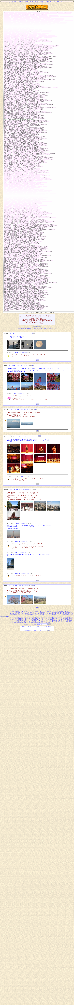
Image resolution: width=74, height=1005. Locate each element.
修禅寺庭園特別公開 (19, 82)
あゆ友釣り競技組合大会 (17, 208)
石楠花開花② (38, 112)
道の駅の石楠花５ (16, 281)
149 (68, 616)
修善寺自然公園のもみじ (33, 127)
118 (56, 614)
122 (66, 614)
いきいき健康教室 (29, 262)
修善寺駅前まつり (24, 95)
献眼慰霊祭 (37, 255)
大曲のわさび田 (7, 109)
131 (25, 616)
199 (63, 618)
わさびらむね (26, 267)
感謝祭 (9, 187)
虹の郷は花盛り (17, 164)
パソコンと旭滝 (7, 243)
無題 (12, 17)
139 (44, 616)
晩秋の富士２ (17, 254)
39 (21, 612)
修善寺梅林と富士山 (11, 70)
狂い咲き (24, 258)
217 (44, 619)
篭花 (5, 133)
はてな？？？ (25, 172)
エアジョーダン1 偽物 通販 (54, 16)
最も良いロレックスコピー (9, 12)
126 (12, 616)
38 (19, 612)
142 (51, 616)
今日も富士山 (25, 236)
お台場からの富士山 (7, 242)
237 (29, 620)
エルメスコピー (15, 18)
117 (54, 614)
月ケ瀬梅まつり (7, 237)
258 (17, 621)
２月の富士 (38, 239)
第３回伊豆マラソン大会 (15, 117)
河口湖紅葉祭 (31, 130)
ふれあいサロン (43, 124)
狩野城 (36, 144)
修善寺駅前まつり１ (16, 210)
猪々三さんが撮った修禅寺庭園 (9, 79)
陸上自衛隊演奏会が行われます (28, 44)
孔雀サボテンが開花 (22, 218)
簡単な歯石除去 (7, 15)
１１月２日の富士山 (24, 83)
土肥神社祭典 (37, 85)
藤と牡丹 (5, 59)
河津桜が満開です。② (20, 177)
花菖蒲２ (11, 155)
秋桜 (36, 86)
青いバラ (33, 146)
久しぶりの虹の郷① (24, 154)
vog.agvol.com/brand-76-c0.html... (51, 13)
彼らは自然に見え (25, 14)
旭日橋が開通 (11, 63)
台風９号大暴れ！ (26, 263)
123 (68, 614)
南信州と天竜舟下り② (48, 157)
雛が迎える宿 (6, 69)
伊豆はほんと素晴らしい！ (32, 251)
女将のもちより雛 (25, 298)
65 (71, 612)
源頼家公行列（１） (20, 272)
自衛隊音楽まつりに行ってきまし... (50, 36)
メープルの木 (24, 274)
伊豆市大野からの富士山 (41, 236)
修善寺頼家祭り (23, 214)
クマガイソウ (6, 284)
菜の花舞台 (31, 108)
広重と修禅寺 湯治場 (13, 64)
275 (59, 621)
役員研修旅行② (40, 36)
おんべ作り (31, 184)
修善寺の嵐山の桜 (19, 108)
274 (56, 621)
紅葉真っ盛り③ (37, 247)
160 (32, 617)
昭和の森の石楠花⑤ (53, 225)
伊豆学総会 (6, 180)
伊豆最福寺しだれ (32, 164)
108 (32, 614)
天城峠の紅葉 (28, 81)
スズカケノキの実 (45, 49)
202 (71, 618)
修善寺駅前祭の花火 (7, 95)
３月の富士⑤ (12, 233)
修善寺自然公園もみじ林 (17, 189)
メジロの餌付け (11, 298)
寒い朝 (34, 301)
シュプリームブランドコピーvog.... (33, 20)
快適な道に (20, 236)
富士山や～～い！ (41, 213)
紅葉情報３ (12, 249)
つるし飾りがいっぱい (24, 239)
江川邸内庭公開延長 (34, 248)
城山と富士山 (32, 77)
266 (37, 621)
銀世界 (39, 116)
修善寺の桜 (6, 68)
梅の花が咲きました (14, 75)
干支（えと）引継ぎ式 (42, 76)
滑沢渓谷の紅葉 (14, 81)
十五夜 (33, 43)
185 (29, 618)
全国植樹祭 (47, 1)
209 (25, 619)
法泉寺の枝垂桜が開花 (15, 291)
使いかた (28, 3)
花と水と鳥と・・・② (8, 219)
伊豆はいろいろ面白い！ (8, 250)
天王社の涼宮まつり (15, 151)
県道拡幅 (25, 235)
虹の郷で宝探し (28, 138)
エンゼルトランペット (34, 249)
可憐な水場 (39, 227)
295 (44, 622)
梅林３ (40, 114)
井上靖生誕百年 (36, 261)
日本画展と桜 (14, 66)
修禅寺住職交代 (37, 151)
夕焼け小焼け (23, 132)
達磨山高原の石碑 (25, 70)
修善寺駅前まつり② (14, 48)
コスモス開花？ (7, 274)
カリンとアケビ (30, 253)
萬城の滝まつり (38, 268)
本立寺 (9, 127)
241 (39, 620)
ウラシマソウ (40, 284)
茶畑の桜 (5, 63)
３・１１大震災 (28, 60)
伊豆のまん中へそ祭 (7, 189)
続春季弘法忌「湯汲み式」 (27, 161)
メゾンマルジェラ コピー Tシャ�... (17, 16)
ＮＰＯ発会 (45, 95)
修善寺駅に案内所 (21, 81)
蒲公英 (20, 65)
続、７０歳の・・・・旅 (24, 222)
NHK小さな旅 (43, 130)
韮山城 (26, 127)
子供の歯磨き (32, 14)
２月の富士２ (15, 239)
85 (47, 613)
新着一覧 (52, 312)
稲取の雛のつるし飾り (8, 299)
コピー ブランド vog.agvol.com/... (45, 17)
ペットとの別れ (15, 257)
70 (18, 613)
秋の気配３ (40, 203)
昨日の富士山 (30, 250)
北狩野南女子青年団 (7, 58)
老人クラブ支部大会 (45, 216)
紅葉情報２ (27, 249)
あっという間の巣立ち (24, 221)
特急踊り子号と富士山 (44, 50)
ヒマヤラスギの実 (37, 302)
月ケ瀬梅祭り (17, 298)
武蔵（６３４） (7, 117)
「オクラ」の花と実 (27, 264)
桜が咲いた (14, 120)
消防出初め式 (6, 73)
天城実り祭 (11, 126)
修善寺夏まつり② (36, 269)
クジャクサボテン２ (38, 277)
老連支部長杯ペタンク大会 (17, 45)
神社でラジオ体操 (36, 210)
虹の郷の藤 (39, 224)
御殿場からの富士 (29, 259)
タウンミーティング (16, 95)
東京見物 (28, 119)
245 (49, 620)
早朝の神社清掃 (29, 58)
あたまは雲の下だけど (32, 40)
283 (15, 622)
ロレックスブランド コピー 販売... (66, 16)
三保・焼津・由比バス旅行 (26, 276)
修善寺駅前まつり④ (32, 47)
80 (37, 613)
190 (42, 618)
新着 (24, 3)
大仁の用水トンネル (11, 86)
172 (61, 617)
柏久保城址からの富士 (8, 239)
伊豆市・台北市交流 (35, 1)
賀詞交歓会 (25, 73)
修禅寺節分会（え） (7, 179)
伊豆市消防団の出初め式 (41, 120)
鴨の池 (17, 147)
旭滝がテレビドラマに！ (43, 225)
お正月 (15, 74)
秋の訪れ (5, 89)
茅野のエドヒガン (32, 287)
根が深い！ (31, 55)
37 (17, 612)
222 (56, 619)
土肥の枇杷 (38, 102)
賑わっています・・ (34, 143)
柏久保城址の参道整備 (33, 148)
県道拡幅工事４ (16, 299)
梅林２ (32, 119)
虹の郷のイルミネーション (22, 76)
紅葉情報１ (24, 251)
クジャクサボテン (16, 278)
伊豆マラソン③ (22, 116)
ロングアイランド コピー (59, 19)
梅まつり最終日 (7, 173)
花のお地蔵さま (7, 265)
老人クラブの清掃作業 (25, 85)
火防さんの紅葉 (25, 34)
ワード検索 (41, 3)
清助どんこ (17, 90)
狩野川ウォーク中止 (37, 254)
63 (67, 612)
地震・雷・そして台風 (43, 143)
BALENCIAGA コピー (13, 13)
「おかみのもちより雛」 (8, 116)
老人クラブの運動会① (30, 86)
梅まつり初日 (12, 69)
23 (53, 611)
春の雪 (15, 111)
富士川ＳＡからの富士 (32, 76)
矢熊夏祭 (20, 48)
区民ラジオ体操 (37, 209)
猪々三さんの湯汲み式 (19, 105)
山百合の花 (39, 147)
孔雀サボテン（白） (52, 217)
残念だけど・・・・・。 (17, 172)
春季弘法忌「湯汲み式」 (13, 162)
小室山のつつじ (7, 161)
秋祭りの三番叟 (7, 252)
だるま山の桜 (12, 108)
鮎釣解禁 (54, 56)
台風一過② (37, 83)
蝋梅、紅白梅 (22, 299)
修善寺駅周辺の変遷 (20, 104)
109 (35, 614)
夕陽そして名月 (36, 260)
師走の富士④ (13, 246)
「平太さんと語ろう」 (19, 99)
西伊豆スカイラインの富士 (23, 277)
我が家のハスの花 (33, 149)
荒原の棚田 (32, 221)
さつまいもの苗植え (34, 157)
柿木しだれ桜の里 (31, 111)
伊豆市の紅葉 (14, 33)
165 (44, 617)
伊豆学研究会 (11, 204)
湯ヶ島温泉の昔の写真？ (46, 112)
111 (39, 614)
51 (44, 612)
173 (63, 617)
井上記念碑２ (6, 304)
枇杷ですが (31, 278)
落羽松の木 (24, 302)
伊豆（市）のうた (16, 129)
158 (27, 617)
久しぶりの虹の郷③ (7, 154)
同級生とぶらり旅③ (49, 53)
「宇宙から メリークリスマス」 (17, 127)
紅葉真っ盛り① (14, 248)
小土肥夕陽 (44, 138)
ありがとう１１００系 (33, 35)
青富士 (21, 268)
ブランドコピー (7, 17)
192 (46, 618)
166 (46, 617)
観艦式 (18, 132)
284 (17, 622)
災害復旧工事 (39, 234)
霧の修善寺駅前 (10, 141)
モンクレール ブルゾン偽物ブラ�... (56, 12)
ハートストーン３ (20, 283)
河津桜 (22, 117)
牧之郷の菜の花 (13, 113)
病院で (28, 185)
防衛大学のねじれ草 (34, 275)
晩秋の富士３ (11, 254)
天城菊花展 (31, 38)
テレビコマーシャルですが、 (25, 153)
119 (58, 614)
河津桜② (42, 115)
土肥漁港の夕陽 (44, 175)
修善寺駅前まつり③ (48, 47)
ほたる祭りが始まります (35, 56)
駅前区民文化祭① (7, 66)
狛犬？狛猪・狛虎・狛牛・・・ (9, 104)
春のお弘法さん (29, 284)
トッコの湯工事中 (12, 183)
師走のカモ (6, 245)
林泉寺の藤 (45, 282)
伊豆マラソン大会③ (15, 175)
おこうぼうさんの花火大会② (25, 46)
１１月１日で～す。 (7, 39)
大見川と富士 (6, 294)
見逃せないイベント (7, 118)
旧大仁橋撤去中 (20, 226)
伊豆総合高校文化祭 (36, 87)
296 (46, 622)
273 (54, 621)
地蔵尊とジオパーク (16, 58)
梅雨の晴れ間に (7, 146)
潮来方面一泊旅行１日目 (8, 280)
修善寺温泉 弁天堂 (36, 117)
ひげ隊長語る (6, 113)
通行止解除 (46, 212)
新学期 (41, 109)
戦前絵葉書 (33, 99)
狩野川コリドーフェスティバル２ (17, 260)
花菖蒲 (21, 156)
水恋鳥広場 (37, 50)
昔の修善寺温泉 (26, 52)
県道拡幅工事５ (7, 295)
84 (45, 613)
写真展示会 (42, 154)
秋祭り (12, 38)
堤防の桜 (38, 62)
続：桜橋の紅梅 (30, 302)
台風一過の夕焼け (18, 141)
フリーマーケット (25, 252)
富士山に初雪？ (55, 87)
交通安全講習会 (7, 37)
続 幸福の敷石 (12, 302)
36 (15, 612)
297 (49, 622)
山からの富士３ (15, 292)
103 (20, 614)
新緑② (5, 223)
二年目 (10, 89)
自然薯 (27, 152)
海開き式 (12, 99)
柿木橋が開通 (6, 207)
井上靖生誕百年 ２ (15, 306)
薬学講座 (47, 150)
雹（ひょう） (18, 232)
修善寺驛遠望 (15, 205)
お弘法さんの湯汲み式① (8, 107)
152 (12, 617)
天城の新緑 (40, 158)
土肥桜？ (13, 71)
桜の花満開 (38, 165)
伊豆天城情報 (21, 1)
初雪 (14, 177)
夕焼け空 (24, 96)
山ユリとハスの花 (37, 49)
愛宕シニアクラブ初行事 (19, 60)
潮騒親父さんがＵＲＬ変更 (49, 45)
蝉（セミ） (43, 97)
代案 (49, 175)
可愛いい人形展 (26, 248)
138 (42, 616)
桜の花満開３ (6, 165)
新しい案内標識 (39, 172)
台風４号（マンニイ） (21, 273)
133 (29, 616)
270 (46, 621)
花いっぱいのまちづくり (42, 280)
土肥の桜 (10, 181)
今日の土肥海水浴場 (30, 270)
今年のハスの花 (17, 55)
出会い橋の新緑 (13, 283)
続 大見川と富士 (32, 292)
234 (22, 620)
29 (65, 611)
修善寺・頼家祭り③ (19, 212)
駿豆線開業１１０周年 (26, 215)
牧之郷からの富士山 (23, 140)
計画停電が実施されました (28, 64)
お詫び (5, 70)
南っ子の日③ (15, 80)
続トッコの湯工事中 (7, 168)
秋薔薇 (23, 138)
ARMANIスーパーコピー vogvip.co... (24, 13)
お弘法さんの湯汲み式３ (17, 227)
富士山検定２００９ (11, 152)
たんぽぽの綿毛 (13, 258)
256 (12, 621)
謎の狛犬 (46, 103)
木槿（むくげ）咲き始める (19, 275)
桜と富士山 (14, 231)
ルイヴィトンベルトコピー (36, 18)
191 (44, 618)
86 (49, 613)
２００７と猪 (36, 308)
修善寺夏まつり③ (29, 269)
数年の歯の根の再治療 (15, 15)
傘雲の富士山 (25, 50)
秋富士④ (42, 129)
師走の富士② (25, 247)
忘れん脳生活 (28, 87)
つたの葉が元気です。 (25, 54)
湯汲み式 (35, 284)
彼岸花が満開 (20, 202)
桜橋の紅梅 (33, 303)
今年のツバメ (6, 279)
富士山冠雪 (6, 42)
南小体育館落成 (7, 90)
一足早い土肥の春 (23, 179)
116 (51, 614)
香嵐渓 (53, 79)
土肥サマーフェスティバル (18, 92)
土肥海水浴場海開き (47, 52)
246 (51, 620)
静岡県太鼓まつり (12, 68)
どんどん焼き (28, 122)
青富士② (20, 267)
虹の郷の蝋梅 (32, 304)
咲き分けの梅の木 (31, 176)
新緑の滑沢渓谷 (24, 285)
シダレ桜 (31, 289)
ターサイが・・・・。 (26, 63)
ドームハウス (10, 131)
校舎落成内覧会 (33, 123)
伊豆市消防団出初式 (25, 183)
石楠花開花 (31, 233)
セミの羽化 (6, 96)
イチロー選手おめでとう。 (9, 139)
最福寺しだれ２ (35, 60)
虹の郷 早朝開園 (37, 216)
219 (49, 619)
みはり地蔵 (41, 157)
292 (37, 622)
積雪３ (34, 240)
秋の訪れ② (34, 88)
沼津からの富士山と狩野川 (41, 276)
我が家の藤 (23, 58)
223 (59, 619)
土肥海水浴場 (12, 94)
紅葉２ (27, 125)
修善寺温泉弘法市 (30, 305)
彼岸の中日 (12, 88)
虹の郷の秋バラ (31, 255)
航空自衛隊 (13, 187)
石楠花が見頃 (38, 59)
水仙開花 (19, 74)
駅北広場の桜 (12, 62)
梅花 (36, 173)
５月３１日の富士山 (13, 56)
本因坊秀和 (42, 307)
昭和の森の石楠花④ (7, 227)
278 (66, 621)
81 (39, 613)
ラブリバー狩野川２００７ (45, 255)
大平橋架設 (24, 243)
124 (71, 614)
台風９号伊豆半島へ (43, 263)
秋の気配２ (6, 204)
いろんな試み (34, 291)
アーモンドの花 (36, 170)
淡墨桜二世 (33, 169)
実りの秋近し (35, 207)
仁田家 (19, 126)
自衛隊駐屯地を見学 (43, 275)
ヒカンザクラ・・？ (7, 172)
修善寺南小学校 (11, 114)
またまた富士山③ (36, 189)
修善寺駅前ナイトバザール (9, 247)
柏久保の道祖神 (7, 202)
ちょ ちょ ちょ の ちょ (9, 212)
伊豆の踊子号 (28, 256)
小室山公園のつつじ (16, 225)
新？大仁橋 (37, 298)
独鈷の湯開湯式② (7, 148)
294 (42, 622)
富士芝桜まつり (7, 160)
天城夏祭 (20, 93)
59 (60, 612)
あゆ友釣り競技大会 (30, 144)
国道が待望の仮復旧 (7, 268)
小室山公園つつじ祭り (37, 283)
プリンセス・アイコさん (8, 229)
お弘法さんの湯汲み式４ (48, 226)
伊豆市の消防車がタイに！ (27, 120)
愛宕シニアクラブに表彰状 (30, 59)
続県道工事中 (16, 221)
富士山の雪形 (11, 166)
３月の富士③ (6, 234)
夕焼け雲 (5, 74)
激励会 (32, 171)
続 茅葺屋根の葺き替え (25, 303)
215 (39, 619)
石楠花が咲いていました (19, 173)
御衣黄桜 (5, 60)
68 (14, 613)
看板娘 (37, 146)
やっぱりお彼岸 (7, 261)
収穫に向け (29, 142)
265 (34, 621)
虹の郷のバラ (36, 55)
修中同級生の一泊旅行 (17, 158)
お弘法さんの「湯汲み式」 (19, 229)
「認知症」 (27, 293)
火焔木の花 (19, 243)
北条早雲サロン (7, 130)
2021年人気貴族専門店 (69, 20)
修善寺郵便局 (16, 42)
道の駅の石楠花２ (13, 285)
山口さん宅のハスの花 (15, 53)
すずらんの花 (34, 104)
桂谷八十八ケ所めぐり (48, 37)
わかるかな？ (34, 203)
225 (63, 619)
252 (66, 620)
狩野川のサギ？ (7, 246)
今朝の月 (13, 32)
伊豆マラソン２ (29, 116)
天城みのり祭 (15, 78)
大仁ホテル (16, 91)
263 (29, 621)
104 (22, 614)
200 (66, 618)
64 (69, 612)
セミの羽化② (6, 94)
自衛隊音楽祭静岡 (7, 271)
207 (20, 619)
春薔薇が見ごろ (34, 280)
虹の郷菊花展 (37, 130)
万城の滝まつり (19, 144)
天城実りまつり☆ (45, 33)
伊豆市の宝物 (31, 188)
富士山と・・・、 (46, 121)
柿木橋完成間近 (49, 213)
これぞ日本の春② (7, 231)
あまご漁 (12, 173)
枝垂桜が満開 (27, 169)
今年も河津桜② (7, 236)
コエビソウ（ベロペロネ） (42, 217)
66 (10, 613)
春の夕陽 (18, 234)
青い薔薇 (5, 298)
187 (34, 618)
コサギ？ (29, 218)
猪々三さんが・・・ (28, 91)
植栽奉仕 (32, 57)
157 (25, 617)
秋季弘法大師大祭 (36, 142)
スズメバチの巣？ (27, 156)
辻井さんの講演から (44, 57)
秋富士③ (26, 131)
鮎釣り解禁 (6, 103)
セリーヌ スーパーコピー (43, 16)
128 (17, 616)
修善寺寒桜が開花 (7, 296)
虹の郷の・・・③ (12, 101)
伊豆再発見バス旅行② (43, 35)
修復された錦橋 (33, 290)
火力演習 (34, 91)
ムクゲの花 (19, 213)
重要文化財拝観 (7, 38)
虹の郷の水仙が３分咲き (17, 308)
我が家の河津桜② (19, 235)
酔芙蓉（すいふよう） (8, 92)
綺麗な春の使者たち (32, 235)
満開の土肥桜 (20, 180)
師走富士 (5, 34)
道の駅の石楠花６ (42, 279)
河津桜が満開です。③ (8, 177)
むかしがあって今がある (30, 112)
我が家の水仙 (30, 308)
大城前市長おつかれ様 (44, 220)
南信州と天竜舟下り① (8, 158)
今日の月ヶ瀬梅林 (29, 66)
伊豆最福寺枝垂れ (7, 61)
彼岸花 (36, 44)
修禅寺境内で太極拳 (7, 257)
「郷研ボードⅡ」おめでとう (31, 309)
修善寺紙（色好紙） (19, 114)
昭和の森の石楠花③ (27, 228)
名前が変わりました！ (27, 61)
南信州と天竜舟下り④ (42, 156)
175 (68, 617)
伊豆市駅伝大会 (19, 71)
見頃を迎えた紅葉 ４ (15, 35)
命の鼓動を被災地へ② (38, 52)
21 (49, 611)
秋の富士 (42, 261)
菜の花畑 (27, 242)
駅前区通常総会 (35, 109)
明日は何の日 (28, 297)
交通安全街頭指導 (7, 45)
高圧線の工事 (6, 203)
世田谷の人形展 (7, 170)
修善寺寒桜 (6, 65)
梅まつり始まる (34, 296)
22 (51, 611)
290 (32, 622)
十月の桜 (11, 42)
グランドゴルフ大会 (48, 251)
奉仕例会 (10, 129)
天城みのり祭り (7, 35)
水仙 (5, 76)
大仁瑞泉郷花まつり (15, 106)
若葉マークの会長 (45, 59)
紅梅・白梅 (34, 300)
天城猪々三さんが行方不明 (19, 131)
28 (63, 611)
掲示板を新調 (6, 310)
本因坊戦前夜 (34, 213)
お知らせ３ (13, 160)
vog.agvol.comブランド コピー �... (64, 13)
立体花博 (30, 135)
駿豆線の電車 (31, 50)
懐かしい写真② (14, 49)
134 (32, 616)
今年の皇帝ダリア (24, 55)
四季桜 (28, 258)
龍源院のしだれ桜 (37, 168)
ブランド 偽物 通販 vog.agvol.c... (47, 20)
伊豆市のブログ (41, 152)
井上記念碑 (6, 307)
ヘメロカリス (47, 154)
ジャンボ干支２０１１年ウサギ (9, 77)
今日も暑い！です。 (18, 207)
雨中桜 (15, 110)
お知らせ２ (35, 161)
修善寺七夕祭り (7, 215)
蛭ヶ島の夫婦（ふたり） (43, 248)
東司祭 (5, 141)
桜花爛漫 (24, 167)
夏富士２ (11, 207)
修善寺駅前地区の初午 (8, 178)
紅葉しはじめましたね (32, 36)
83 (43, 613)
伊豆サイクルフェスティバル (22, 279)
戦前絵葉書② (27, 99)
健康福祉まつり (7, 260)
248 (56, 620)
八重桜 (24, 227)
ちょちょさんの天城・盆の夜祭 (25, 205)
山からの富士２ (26, 294)
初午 (17, 69)
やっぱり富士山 (7, 81)
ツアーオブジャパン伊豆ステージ (19, 224)
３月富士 (36, 171)
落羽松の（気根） (35, 205)
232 (17, 620)
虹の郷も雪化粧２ (7, 240)
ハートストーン (21, 293)
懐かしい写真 (20, 49)
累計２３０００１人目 (37, 33)
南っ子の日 (10, 82)
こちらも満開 (37, 231)
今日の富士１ (6, 251)
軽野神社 (33, 276)
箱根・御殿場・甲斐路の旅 (19, 84)
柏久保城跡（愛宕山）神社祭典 (30, 166)
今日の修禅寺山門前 (35, 272)
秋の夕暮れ (23, 256)
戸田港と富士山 (18, 241)
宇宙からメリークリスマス (24, 78)
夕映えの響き (11, 262)
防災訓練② (57, 45)
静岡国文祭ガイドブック (43, 148)
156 (22, 617)
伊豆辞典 (23, 186)
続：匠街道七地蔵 (41, 305)
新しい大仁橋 (44, 283)
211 (29, 619)
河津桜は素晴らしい (26, 296)
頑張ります (42, 308)
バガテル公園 (24, 102)
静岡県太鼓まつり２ (18, 67)
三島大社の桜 (31, 231)
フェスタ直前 (15, 222)
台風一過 (33, 42)
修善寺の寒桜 (39, 304)
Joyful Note (37, 632)
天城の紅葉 (40, 128)
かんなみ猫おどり (7, 151)
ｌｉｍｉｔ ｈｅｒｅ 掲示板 (47, 159)
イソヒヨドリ (26, 168)
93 (62, 613)
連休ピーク (45, 281)
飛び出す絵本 (6, 283)
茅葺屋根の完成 (12, 301)
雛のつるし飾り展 (22, 185)
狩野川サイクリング (21, 201)
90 (57, 613)
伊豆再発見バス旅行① (8, 36)
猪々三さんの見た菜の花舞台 (38, 107)
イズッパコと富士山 (34, 242)
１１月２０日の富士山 (19, 249)
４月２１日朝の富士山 (18, 107)
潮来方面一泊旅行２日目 (33, 279)
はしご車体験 (6, 249)
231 (15, 620)
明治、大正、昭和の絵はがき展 (28, 45)
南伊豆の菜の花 (35, 297)
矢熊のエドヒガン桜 (49, 61)
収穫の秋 (22, 39)
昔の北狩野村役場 (34, 93)
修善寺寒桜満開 (32, 172)
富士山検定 (43, 136)
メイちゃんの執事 (42, 171)
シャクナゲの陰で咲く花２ (9, 286)
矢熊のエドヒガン (7, 232)
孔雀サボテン (48, 100)
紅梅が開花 (12, 309)
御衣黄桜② (40, 162)
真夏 (11, 267)
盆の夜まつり (10, 93)
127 (15, 616)
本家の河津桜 (24, 65)
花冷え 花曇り (7, 112)
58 (58, 612)
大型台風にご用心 (29, 273)
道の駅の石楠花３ (28, 283)
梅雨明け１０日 (38, 211)
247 (54, 620)
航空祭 (8, 133)
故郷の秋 (13, 140)
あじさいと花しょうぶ (8, 217)
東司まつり (37, 90)
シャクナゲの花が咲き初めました (36, 294)
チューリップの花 (7, 228)
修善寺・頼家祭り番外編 (8, 50)
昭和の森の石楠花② (42, 104)
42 (27, 612)
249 (59, 620)
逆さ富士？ (29, 33)
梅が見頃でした (23, 176)
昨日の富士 (26, 121)
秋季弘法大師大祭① (16, 206)
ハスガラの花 (42, 272)
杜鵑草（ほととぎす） (35, 257)
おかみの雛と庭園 (48, 67)
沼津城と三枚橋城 (46, 172)
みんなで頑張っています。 (21, 133)
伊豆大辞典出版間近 (31, 101)
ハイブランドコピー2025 (8, 14)
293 (39, 622)
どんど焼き (11, 74)
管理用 (46, 3)
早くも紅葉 (46, 40)
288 (27, 622)
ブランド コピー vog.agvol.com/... (19, 19)
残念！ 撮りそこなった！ (42, 182)
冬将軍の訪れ (26, 32)
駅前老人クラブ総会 (24, 164)
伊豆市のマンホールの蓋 (26, 213)
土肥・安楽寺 (33, 84)
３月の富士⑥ (6, 233)
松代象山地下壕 (24, 36)
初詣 (5, 123)
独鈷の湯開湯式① (15, 148)
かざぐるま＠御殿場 (25, 134)
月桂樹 (44, 300)
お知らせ (5, 162)
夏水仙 (5, 93)
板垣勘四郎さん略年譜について (26, 281)
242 (42, 620)
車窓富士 (35, 128)
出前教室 (36, 253)
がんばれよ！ (37, 285)
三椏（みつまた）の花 (19, 174)
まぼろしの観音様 (7, 120)
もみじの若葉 (11, 60)
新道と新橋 (29, 105)
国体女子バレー (52, 1)
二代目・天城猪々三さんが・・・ (24, 115)
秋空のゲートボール (11, 256)
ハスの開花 (44, 211)
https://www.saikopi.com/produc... (21, 12)
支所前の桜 (6, 289)
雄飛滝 (5, 188)
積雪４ (39, 238)
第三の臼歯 (38, 14)
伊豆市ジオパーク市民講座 (13, 46)
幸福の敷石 (38, 303)
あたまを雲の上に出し (8, 41)
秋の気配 (27, 206)
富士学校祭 (24, 98)
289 (29, 622)
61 (63, 612)
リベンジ (5, 181)
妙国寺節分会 (28, 118)
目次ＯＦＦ (46, 312)
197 (59, 618)
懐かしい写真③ (7, 49)
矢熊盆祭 (22, 210)
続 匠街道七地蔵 (18, 305)
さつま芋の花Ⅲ (24, 254)
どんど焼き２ (37, 73)
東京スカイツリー (18, 73)
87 (51, 613)
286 (22, 622)
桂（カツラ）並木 (7, 264)
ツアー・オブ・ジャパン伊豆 (18, 157)
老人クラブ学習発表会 (27, 71)
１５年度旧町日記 (59, 1)
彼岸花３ (15, 41)
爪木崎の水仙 (6, 309)
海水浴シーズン (28, 272)
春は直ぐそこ (12, 123)
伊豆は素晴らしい (45, 224)
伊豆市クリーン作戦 (12, 34)
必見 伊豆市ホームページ (38, 58)
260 (22, 621)
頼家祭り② (30, 96)
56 (54, 612)
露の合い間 (33, 54)
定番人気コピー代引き (68, 12)
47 (36, 612)
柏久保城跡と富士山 (31, 179)
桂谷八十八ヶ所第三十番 (22, 111)
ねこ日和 (5, 281)
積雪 (40, 68)
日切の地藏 (40, 290)
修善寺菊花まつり (7, 201)
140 (46, 616)
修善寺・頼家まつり (47, 273)
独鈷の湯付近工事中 (33, 223)
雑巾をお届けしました (19, 171)
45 (33, 612)
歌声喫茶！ (20, 43)
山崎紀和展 (10, 182)
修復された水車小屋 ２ (19, 287)
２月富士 (14, 118)
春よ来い (42, 239)
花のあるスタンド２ (24, 271)
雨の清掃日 (15, 255)
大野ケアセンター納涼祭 (23, 47)
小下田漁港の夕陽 (7, 253)
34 (11, 612)
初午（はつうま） (28, 117)
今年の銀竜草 (6, 155)
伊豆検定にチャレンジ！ (33, 208)
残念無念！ (6, 230)
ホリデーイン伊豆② (24, 129)
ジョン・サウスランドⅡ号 (27, 41)
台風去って (14, 273)
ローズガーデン (46, 158)
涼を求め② (47, 92)
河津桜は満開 (22, 297)
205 (15, 619)
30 (67, 611)
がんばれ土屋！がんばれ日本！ (15, 211)
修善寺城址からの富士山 (28, 49)
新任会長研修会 (11, 51)
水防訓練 (5, 218)
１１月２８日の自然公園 (21, 79)
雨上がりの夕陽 (7, 297)
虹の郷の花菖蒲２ (33, 217)
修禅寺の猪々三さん (36, 178)
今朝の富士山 (12, 102)
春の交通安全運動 (43, 229)
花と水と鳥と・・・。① (24, 219)
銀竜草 (10, 218)
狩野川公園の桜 (38, 288)
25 (57, 611)
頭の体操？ (37, 274)
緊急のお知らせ (44, 264)
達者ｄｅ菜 (19, 134)
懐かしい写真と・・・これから (47, 48)
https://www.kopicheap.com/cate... (41, 15)
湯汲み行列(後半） (13, 284)
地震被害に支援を (50, 64)
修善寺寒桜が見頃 (7, 175)
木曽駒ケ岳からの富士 (8, 266)
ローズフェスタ (13, 279)
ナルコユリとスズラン (37, 281)
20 (47, 611)
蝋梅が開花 (39, 309)
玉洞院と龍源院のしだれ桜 (19, 112)
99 (10, 614)
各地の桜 (22, 110)
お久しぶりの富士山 (30, 211)
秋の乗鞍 (9, 134)
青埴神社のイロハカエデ (35, 187)
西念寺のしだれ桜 (12, 169)
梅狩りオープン (16, 219)
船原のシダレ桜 (25, 231)
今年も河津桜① (14, 236)
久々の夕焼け (25, 268)
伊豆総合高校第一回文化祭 (20, 87)
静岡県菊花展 (18, 252)
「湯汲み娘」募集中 (13, 293)
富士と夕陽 (42, 295)
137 (39, 616)
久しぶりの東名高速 (42, 60)
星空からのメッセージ (33, 152)
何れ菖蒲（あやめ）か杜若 (31, 224)
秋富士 (5, 86)
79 (35, 613)
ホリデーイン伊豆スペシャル (34, 129)
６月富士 (5, 101)
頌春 (8, 123)
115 (49, 614)
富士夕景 (10, 281)
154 (17, 617)
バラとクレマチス (16, 159)
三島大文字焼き (14, 143)
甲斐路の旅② (11, 84)
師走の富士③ (19, 246)
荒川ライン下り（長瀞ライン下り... (20, 103)
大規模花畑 (6, 166)
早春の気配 (34, 238)
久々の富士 (31, 277)
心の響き (25, 108)
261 (25, 621)
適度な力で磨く (44, 14)
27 (61, 611)
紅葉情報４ (20, 248)
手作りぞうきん (14, 115)
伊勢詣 (34, 120)
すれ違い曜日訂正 (24, 88)
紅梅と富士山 (11, 72)
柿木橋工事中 (33, 219)
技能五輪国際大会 (38, 270)
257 (15, 621)
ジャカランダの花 (7, 106)
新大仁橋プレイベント (35, 245)
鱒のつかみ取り (7, 47)
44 (31, 612)
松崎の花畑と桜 (24, 230)
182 (22, 618)
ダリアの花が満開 (36, 214)
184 (27, 618)
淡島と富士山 (20, 188)
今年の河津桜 (28, 299)
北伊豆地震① (15, 267)
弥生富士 (5, 114)
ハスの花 (12, 274)
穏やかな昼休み (22, 257)
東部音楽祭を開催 (29, 201)
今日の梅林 (37, 176)
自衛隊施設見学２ (31, 274)
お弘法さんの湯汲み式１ (30, 227)
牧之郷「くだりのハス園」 (20, 51)
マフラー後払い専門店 (45, 12)
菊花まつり (31, 82)
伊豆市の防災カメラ (47, 46)
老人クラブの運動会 (28, 136)
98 (72, 613)
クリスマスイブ (12, 245)
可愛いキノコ (31, 271)
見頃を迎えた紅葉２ (51, 35)
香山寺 (5, 127)
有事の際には (44, 227)
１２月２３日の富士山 (48, 75)
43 (29, 612)
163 (39, 617)
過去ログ (21, 3)
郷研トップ (7, 3)
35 (13, 612)
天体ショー (22, 291)
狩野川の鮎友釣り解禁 (8, 222)
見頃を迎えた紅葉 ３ (24, 35)
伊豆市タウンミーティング (23, 97)
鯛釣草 (19, 285)
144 (56, 616)
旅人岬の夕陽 (11, 289)
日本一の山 (32, 125)
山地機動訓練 (6, 88)
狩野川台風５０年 (37, 201)
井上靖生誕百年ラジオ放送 (28, 282)
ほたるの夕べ (6, 102)
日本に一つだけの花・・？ (42, 287)
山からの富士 (18, 296)
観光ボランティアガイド (8, 221)
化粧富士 (31, 80)
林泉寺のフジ (13, 161)
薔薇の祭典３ (34, 155)
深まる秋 (28, 257)
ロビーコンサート (23, 148)
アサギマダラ (29, 133)
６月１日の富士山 (44, 278)
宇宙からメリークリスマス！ (38, 75)
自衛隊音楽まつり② (47, 79)
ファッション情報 (26, 17)
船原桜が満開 (42, 61)
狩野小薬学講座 (41, 81)
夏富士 (27, 51)
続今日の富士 (24, 250)
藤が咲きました (28, 104)
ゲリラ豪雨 (25, 100)
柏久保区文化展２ (36, 136)
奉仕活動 (5, 57)
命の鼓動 (11, 55)
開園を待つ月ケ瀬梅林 (19, 238)
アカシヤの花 (40, 296)
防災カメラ (13, 163)
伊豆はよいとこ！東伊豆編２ (15, 251)
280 (71, 621)
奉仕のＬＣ (37, 252)
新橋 (39, 105)
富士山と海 (35, 299)
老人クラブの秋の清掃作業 (47, 201)
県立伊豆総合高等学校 (24, 124)
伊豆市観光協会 (14, 3)
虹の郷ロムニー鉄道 (34, 263)
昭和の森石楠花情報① (33, 230)
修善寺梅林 (19, 120)
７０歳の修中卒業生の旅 (34, 222)
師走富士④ (6, 186)
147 (63, 616)
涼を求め (15, 93)
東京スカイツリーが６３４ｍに (40, 64)
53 (48, 612)
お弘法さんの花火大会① (28, 92)
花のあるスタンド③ (7, 270)
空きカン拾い (36, 38)
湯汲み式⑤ (35, 105)
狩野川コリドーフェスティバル (22, 261)
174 (66, 617)
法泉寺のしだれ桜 (35, 63)
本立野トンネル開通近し (33, 232)
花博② (5, 131)
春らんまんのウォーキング (24, 290)
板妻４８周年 (29, 107)
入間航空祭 (17, 38)
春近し (18, 176)
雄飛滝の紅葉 (29, 79)
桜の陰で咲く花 (31, 288)
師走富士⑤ (16, 185)
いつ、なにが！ (15, 228)
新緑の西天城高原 (42, 161)
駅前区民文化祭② (32, 65)
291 (34, 622)
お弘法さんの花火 (41, 266)
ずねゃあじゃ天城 (18, 247)
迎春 (23, 244)
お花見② (5, 110)
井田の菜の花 (31, 121)
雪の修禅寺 (14, 240)
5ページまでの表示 (37, 312)
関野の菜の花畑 (17, 304)
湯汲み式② (33, 106)
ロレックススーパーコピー (39, 19)
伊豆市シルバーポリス (8, 52)
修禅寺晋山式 (16, 40)
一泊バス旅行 (16, 280)
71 (20, 613)
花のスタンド (6, 149)
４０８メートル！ (32, 95)
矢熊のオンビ (38, 183)
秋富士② (13, 134)
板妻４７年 (45, 162)
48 (38, 612)
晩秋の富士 (6, 254)
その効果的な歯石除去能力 (53, 15)
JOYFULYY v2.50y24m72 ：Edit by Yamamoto (37, 633)
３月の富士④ (18, 233)
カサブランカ (17, 274)
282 (12, 622)
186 (32, 618)
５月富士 (41, 103)
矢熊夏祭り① (22, 270)
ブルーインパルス (7, 85)
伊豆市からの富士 (22, 162)
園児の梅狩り (16, 220)
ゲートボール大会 (38, 139)
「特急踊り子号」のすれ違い (46, 87)
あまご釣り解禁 (19, 295)
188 (37, 618)
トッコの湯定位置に (31, 165)
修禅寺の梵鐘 (18, 70)
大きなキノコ (25, 208)
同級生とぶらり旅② (7, 54)
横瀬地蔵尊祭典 (7, 143)
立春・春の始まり (20, 240)
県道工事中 (52, 224)
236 (27, 620)
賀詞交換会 (6, 122)
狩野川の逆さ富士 (7, 71)
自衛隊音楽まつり (29, 128)
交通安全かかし (43, 260)
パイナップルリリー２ (17, 150)
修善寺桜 (38, 164)
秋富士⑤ (5, 129)
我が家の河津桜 (44, 66)
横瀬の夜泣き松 (33, 206)
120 (61, 614)
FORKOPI (6, 13)
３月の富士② (12, 234)
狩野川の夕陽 (22, 139)
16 (40, 611)
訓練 (34, 212)
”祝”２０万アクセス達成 (31, 234)
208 (22, 619)
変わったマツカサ (38, 180)
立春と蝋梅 (6, 302)
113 (44, 614)
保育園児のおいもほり (35, 134)
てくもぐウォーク (16, 214)
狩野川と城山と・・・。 (24, 220)
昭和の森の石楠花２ (26, 160)
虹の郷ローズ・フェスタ (8, 220)
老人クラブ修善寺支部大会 (37, 153)
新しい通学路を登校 (39, 45)
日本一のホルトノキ (38, 241)
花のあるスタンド (38, 271)
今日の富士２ (36, 250)
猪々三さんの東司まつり (25, 90)
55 (52, 612)
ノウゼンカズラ (23, 151)
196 (56, 618)
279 (68, 621)
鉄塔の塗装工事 (7, 115)
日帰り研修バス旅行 (40, 53)
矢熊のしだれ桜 (19, 62)
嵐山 (22, 168)
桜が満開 (26, 77)
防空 (17, 149)
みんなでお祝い (31, 174)
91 (59, 613)
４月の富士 (19, 231)
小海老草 (5, 275)
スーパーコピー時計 (29, 19)
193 (49, 618)
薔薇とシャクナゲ (33, 293)
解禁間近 (11, 103)
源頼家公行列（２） (11, 272)
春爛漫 (10, 119)
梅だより (5, 241)
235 (25, 620)
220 (51, 619)
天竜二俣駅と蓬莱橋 (40, 101)
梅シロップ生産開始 (17, 216)
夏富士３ (22, 206)
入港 (41, 250)
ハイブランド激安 (17, 14)
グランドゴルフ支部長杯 (17, 52)
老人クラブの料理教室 (38, 246)
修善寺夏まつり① (16, 270)
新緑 (25, 105)
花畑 (48, 279)
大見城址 (27, 69)
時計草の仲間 (34, 218)
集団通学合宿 (35, 39)
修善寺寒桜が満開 (41, 293)
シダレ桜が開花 (25, 232)
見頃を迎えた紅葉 (16, 36)
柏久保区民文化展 (13, 137)
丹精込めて (42, 222)
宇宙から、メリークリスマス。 (15, 186)
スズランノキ (43, 151)
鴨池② (14, 147)
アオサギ (42, 189)
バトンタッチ (35, 122)
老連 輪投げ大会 (16, 39)
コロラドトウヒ (46, 153)
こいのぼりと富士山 (48, 58)
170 (56, 617)
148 (66, 616)
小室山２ (32, 160)
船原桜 (12, 112)
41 (25, 612)
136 (37, 616)
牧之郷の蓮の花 (41, 149)
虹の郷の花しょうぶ (46, 277)
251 (63, 620)
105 (25, 614)
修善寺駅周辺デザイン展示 (9, 87)
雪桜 (12, 111)
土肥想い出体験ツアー (18, 263)
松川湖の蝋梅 (35, 71)
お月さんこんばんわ (27, 178)
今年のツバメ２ (37, 278)
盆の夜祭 (14, 209)
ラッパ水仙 (39, 292)
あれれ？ (19, 41)
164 (42, 617)
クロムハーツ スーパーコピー (25, 18)
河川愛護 (23, 211)
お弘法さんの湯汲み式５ (38, 226)
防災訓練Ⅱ (30, 204)
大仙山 (27, 126)
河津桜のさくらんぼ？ (25, 225)
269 (44, 621)
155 (20, 617)
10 (28, 611)
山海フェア (46, 246)
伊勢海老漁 (13, 133)
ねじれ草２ (28, 275)
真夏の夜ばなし (40, 47)
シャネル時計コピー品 (18, 17)
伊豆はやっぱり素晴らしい (19, 128)
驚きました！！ (15, 268)
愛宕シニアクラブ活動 (22, 33)
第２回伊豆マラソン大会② (25, 175)
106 (27, 614)
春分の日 (38, 169)
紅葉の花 (18, 101)
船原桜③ (18, 165)
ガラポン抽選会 (15, 125)
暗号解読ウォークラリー (8, 138)
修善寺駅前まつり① (37, 48)
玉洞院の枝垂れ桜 (18, 289)
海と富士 (25, 180)
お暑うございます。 (13, 96)
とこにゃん (36, 70)
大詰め (42, 265)
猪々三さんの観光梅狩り (34, 154)
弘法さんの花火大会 (22, 142)
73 (24, 613)
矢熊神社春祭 (6, 62)
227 (68, 619)
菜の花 (27, 173)
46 (35, 612)
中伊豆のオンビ (7, 184)
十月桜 (25, 202)
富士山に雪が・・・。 (31, 132)
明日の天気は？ (18, 98)
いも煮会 (26, 82)
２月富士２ (44, 177)
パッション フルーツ (25, 304)
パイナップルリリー (14, 97)
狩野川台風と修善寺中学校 (9, 171)
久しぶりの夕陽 (13, 259)
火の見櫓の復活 (25, 141)
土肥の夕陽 (35, 133)
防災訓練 (5, 46)
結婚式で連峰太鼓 (16, 153)
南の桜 (14, 176)
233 (20, 620)
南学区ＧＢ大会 (14, 202)
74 (26, 613)
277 (63, 621)
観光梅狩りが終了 (25, 216)
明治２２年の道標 (30, 167)
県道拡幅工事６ (15, 290)
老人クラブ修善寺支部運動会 (47, 41)
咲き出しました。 (7, 290)
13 (34, 611)
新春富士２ (18, 183)
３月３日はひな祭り (27, 295)
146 (61, 616)
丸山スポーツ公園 (38, 121)
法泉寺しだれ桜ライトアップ (40, 111)
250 (61, 620)
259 (20, 621)
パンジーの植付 (44, 247)
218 (46, 619)
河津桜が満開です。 (29, 177)
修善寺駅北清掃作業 (28, 39)
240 (37, 620)
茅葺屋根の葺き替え (7, 308)
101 (15, 614)
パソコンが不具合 (7, 32)
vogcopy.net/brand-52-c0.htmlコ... (38, 13)
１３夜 (5, 256)
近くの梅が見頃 (17, 303)
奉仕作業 (5, 51)
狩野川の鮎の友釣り (32, 140)
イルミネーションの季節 (51, 76)
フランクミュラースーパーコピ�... (57, 18)
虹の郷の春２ (38, 163)
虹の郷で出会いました (39, 221)
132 (27, 616)
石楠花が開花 (19, 113)
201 (68, 618)
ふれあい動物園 (46, 294)
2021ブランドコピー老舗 (58, 20)
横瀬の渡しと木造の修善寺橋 (41, 132)
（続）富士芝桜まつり (8, 159)
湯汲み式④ (22, 106)
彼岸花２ (14, 43)
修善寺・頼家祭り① (18, 50)
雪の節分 (30, 240)
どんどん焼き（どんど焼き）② (16, 121)
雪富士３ (26, 188)
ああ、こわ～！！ (18, 204)
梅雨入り (43, 219)
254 (71, 620)
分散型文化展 (40, 251)
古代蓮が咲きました (7, 150)
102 (18, 614)
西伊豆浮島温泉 (7, 291)
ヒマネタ (38, 84)
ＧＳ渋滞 (20, 64)
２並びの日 (16, 116)
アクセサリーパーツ (7, 18)
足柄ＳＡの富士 (7, 75)
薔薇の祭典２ (34, 156)
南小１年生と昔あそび (19, 72)
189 (39, 618)
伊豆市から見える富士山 (44, 170)
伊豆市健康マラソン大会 (17, 182)
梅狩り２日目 (17, 155)
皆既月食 (21, 32)
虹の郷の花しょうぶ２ (8, 277)
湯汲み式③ (28, 106)
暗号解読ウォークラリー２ (32, 137)
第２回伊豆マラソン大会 (35, 175)
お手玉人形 (39, 235)
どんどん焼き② (7, 121)
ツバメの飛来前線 (20, 169)
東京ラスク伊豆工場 (43, 39)
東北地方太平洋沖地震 (13, 65)
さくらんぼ (37, 57)
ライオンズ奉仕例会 (33, 34)
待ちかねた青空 (41, 44)
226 (66, 619)
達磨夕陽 (35, 116)
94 (64, 613)
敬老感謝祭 (19, 44)
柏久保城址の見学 (23, 40)
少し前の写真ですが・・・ (50, 107)
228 (71, 619)
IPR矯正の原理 (6, 16)
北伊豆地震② (6, 267)
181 (20, 618)
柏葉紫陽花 (39, 219)
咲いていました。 (32, 182)
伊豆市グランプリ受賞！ (38, 233)
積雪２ (27, 68)
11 (30, 611)
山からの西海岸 (19, 294)
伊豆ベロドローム (12, 44)
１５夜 (5, 136)
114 (47, 614)
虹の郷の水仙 (25, 182)
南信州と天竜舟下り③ (8, 157)
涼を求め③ (42, 92)
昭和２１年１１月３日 (39, 174)
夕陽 (8, 223)
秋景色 (5, 82)
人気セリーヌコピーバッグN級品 (10, 20)
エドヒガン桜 (25, 289)
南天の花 (31, 216)
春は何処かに (35, 237)
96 (68, 613)
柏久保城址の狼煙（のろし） (22, 130)
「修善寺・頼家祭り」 (10, 98)
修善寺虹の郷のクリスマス (31, 186)
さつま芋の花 (6, 259)
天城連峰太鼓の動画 (7, 125)
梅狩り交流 (6, 55)
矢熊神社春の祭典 (12, 230)
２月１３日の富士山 (20, 68)
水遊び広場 (6, 211)
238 (32, 620)
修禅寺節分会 (21, 69)
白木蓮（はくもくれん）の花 (27, 170)
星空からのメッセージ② (40, 150)
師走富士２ (32, 124)
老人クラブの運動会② (20, 86)
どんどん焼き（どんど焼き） (14, 122)
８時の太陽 (18, 245)
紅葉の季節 (30, 254)
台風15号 (5, 43)
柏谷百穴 (23, 126)
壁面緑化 (35, 158)
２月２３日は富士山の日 (40, 118)
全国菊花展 (42, 1)
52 (46, 612)
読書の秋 (27, 139)
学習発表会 (24, 237)
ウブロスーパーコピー (49, 19)
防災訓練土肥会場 (15, 264)
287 (25, 622)
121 (63, 614)
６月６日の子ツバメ (24, 278)
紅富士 (17, 32)
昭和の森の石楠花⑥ (7, 224)
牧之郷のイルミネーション (28, 246)
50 (42, 612)
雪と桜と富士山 (7, 111)
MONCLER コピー (34, 17)
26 (59, 611)
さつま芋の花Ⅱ (6, 258)
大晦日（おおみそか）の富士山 (32, 74)
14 (36, 611)
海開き (5, 152)
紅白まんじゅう (18, 286)
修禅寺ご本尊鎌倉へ (28, 37)
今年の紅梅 (28, 244)
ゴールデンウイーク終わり (31, 159)
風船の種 (30, 261)
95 (66, 613)
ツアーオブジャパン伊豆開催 (49, 221)
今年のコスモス (50, 260)
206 (17, 619)
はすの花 (29, 98)
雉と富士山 (23, 159)
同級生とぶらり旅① (16, 54)
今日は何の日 (18, 237)
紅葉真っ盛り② (7, 248)
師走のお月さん (22, 75)
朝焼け (30, 88)
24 (55, 611)
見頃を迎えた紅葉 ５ (41, 34)
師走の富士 (31, 247)
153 (15, 617)
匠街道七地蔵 (22, 306)
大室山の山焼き (41, 299)
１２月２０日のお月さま (11, 76)
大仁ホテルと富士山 (35, 295)
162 (37, 617)
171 (59, 617)
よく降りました (39, 54)
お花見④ (22, 109)
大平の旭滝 (25, 204)
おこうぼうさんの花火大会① (36, 46)
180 (17, 618)
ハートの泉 (6, 293)
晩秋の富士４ (41, 253)
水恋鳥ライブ (6, 48)
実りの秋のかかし (14, 47)
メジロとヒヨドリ (21, 66)
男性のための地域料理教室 (26, 300)
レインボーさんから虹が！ (39, 67)
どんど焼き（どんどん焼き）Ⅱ (20, 307)
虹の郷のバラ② (23, 101)
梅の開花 (5, 183)
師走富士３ (17, 124)
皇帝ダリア (22, 37)
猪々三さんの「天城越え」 (28, 158)
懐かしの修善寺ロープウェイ (38, 72)
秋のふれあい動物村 (36, 41)
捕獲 (36, 141)
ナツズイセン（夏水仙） (27, 48)
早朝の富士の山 (21, 59)
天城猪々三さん (7, 99)
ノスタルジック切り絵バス (9, 105)
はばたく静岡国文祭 (7, 132)
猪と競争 (30, 286)
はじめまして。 (48, 222)
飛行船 (28, 123)
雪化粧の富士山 (35, 81)
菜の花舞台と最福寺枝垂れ (9, 287)
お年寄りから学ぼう (22, 253)
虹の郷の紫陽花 (7, 53)
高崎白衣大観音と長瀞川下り (33, 103)
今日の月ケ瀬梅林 (32, 236)
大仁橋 (5, 187)
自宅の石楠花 (32, 163)
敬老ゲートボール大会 (27, 43)
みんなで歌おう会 (7, 33)
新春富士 (40, 122)
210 (27, 619)
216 (42, 619)
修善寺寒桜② (26, 114)
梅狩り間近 (6, 156)
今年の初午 (40, 300)
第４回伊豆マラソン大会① (28, 67)
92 (60, 613)
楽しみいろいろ (17, 203)
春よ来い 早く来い (43, 63)
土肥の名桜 (6, 301)
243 (44, 620)
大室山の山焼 (29, 113)
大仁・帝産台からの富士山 (9, 238)
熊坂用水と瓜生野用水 (23, 135)
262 (27, 621)
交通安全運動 (17, 166)
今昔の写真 (21, 91)
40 (23, 612)
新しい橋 (5, 208)
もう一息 (13, 232)
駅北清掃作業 (22, 53)
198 (61, 618)
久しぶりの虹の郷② (16, 154)
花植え (37, 220)
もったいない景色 (27, 238)
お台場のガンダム (7, 140)
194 (51, 618)
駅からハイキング (35, 98)
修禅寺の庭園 (41, 127)
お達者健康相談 (40, 40)
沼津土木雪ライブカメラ (33, 68)
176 (71, 617)
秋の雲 (13, 85)
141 (49, 616)
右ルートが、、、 (15, 89)
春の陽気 (11, 304)
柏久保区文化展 (27, 42)
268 (42, 621)
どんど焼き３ (31, 73)
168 (51, 617)
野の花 (11, 303)
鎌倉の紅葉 (37, 78)
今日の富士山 (13, 130)
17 (42, 611)
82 (41, 613)
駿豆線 (12, 215)
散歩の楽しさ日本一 (16, 168)
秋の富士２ (13, 261)
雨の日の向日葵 (14, 146)
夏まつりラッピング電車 (38, 145)
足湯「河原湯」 (28, 109)
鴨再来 (34, 135)
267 (39, 621)
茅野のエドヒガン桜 (35, 229)
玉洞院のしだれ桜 (18, 63)
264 (32, 621)
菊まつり (14, 132)
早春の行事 (18, 302)
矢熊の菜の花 (12, 235)
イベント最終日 (39, 65)
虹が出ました (15, 135)
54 (50, 612)
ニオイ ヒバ (6, 285)
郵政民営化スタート (41, 259)
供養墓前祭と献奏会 (34, 225)
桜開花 (19, 181)
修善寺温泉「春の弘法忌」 (31, 162)
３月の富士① (23, 234)
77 (32, 613)
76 (30, 613)
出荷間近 (18, 209)
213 (34, 619)
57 (56, 612)
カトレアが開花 (46, 271)
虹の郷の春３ (26, 163)
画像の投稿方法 (34, 3)
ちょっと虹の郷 (15, 242)
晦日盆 (30, 210)
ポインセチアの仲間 (43, 205)
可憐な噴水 (21, 228)
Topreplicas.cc (32, 15)
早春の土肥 (30, 243)
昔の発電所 (24, 150)
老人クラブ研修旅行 (14, 37)
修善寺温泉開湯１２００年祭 (9, 282)
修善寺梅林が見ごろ (20, 118)
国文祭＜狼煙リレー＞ (37, 138)
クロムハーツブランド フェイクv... (31, 16)
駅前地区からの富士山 (30, 110)
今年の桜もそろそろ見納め (17, 61)
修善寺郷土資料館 (16, 179)
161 (34, 617)
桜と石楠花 (11, 110)
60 (62, 612)
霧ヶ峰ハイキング (36, 97)
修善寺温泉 (32, 85)
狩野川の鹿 (45, 54)
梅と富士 (13, 296)
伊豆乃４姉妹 (54, 46)
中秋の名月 (6, 44)
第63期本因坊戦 (44, 214)
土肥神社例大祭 (43, 257)
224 (61, 619)
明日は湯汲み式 (7, 163)
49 (40, 612)
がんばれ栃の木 (34, 258)
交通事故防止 (43, 286)
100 (13, 614)
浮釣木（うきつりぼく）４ (9, 305)
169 (54, 617)
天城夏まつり (32, 267)
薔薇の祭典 (27, 157)
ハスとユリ (20, 96)
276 (61, 621)
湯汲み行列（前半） (22, 284)
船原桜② (20, 167)
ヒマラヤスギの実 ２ (38, 273)
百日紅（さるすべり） (33, 266)
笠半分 (31, 70)
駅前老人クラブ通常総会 (15, 109)
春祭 (22, 166)
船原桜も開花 (25, 62)
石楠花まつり (38, 106)
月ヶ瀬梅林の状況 (10, 67)
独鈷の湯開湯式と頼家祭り (24, 149)
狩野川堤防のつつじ (7, 226)
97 (70, 613)
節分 (24, 301)
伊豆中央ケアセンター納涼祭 (9, 144)
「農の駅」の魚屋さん (38, 108)
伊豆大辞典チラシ (15, 1)
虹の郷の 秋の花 (20, 136)
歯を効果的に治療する (24, 15)
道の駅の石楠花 (25, 286)
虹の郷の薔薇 (22, 280)
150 (71, 616)
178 (12, 618)
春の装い (25, 174)
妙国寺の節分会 (29, 301)
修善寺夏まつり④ (7, 269)
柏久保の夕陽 (6, 97)
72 (22, 613)
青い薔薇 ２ (40, 291)
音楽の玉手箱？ (32, 62)
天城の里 (39, 159)
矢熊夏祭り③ (14, 269)
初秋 (38, 140)
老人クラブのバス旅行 (41, 100)
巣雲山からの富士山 (38, 282)
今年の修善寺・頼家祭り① (38, 96)
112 (42, 614)
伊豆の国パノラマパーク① (24, 57)
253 (68, 620)
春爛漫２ (33, 118)
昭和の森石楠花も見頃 (13, 59)
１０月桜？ (17, 85)
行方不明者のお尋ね (31, 100)
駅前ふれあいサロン (7, 292)
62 (65, 612)
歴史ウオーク (18, 160)
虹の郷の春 (6, 164)
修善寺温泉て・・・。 (24, 266)
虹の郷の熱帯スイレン (23, 255)
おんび (5, 244)
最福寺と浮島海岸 (36, 286)
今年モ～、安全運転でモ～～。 (16, 184)
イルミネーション (20, 187)
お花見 (19, 110)
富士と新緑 (19, 161)
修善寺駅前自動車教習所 (13, 142)
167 (49, 617)
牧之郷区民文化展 (7, 83)
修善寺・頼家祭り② (23, 147)
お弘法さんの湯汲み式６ (28, 226)
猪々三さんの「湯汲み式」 (40, 160)
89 (55, 613)
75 (28, 613)
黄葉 (14, 82)
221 (54, 619)
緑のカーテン (32, 51)
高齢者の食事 (13, 223)
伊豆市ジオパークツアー (8, 40)
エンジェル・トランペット (37, 202)
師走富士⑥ (6, 185)
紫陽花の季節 (52, 153)
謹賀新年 (23, 74)
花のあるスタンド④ (36, 264)
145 (59, 616)
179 (15, 618)
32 (70, 611)
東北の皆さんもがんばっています (24, 56)
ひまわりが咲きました (24, 217)
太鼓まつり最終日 (36, 66)
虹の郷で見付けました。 (26, 203)
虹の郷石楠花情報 (36, 228)
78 (33, 613)
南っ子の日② (26, 80)
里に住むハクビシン (28, 260)
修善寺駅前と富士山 (20, 77)
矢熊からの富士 (11, 241)
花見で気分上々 (13, 165)
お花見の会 (15, 167)
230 (12, 620)
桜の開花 (24, 305)
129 (20, 616)
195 (54, 618)
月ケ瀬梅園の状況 (7, 306)
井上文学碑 (11, 307)
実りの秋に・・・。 (42, 144)
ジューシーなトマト (38, 215)
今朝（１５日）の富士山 (24, 223)
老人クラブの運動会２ (12, 136)
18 (43, 611)
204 (12, 619)
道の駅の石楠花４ (19, 282)
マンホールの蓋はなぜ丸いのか (9, 213)
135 (34, 616)
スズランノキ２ (30, 151)
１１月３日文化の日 (23, 38)
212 (32, 619)
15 (38, 611)
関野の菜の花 (6, 235)
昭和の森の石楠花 (50, 104)
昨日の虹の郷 (26, 171)
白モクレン (45, 290)
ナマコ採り (25, 308)
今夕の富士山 (22, 262)
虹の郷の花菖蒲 (15, 218)
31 (68, 611)
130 (22, 616)
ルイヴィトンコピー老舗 (21, 20)
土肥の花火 (37, 92)
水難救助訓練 (28, 291)
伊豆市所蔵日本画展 (34, 114)
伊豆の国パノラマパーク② (13, 57)
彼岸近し (11, 203)
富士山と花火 (31, 268)
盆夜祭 (24, 144)
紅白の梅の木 (31, 298)
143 (54, 616)
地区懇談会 (11, 174)
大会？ (5, 276)
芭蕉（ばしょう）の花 (8, 78)
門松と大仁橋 (24, 245)
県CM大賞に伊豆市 (37, 177)
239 (34, 620)
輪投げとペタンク (17, 138)
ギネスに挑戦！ (42, 249)
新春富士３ (10, 244)
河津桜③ (38, 115)
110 (37, 614)
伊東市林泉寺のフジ (7, 225)
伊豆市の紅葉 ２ (34, 32)
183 (25, 618)
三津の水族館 (39, 95)
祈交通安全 (37, 124)
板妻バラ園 (23, 155)
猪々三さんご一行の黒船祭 (14, 156)
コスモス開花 (29, 214)
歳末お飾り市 (28, 75)
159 (29, 617)
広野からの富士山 (17, 250)
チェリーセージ (15, 253)
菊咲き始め (32, 252)
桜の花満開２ (24, 165)
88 (53, 613)
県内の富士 (46, 72)
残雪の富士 (6, 56)
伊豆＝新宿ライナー (7, 214)
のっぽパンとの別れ (15, 271)
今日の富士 (6, 64)
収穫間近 (14, 226)
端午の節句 (35, 113)
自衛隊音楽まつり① (7, 80)
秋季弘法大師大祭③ (14, 265)
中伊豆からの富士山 (48, 179)
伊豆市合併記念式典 (27, 1)
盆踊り (27, 210)
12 (32, 611)
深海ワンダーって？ (7, 153)
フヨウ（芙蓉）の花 (7, 147)
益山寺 (16, 188)
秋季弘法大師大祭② (7, 206)
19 (45, 611)
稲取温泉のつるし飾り (8, 100)
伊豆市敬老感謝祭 (9, 263)
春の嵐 (24, 113)
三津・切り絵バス (26, 93)
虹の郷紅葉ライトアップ (37, 79)
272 (51, 621)
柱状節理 (42, 78)
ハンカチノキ (11, 275)
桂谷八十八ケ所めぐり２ (37, 37)
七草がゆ (23, 309)
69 (16, 613)
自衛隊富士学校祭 (39, 51)
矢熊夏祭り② (43, 269)
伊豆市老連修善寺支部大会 (46, 56)
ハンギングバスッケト (8, 255)
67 (12, 613)
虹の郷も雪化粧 (25, 241)
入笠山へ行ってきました (30, 53)
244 (46, 620)
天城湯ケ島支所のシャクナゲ (21, 288)
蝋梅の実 (28, 280)
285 (20, 622)
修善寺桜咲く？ (41, 86)
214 (37, 619)
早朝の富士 (19, 34)
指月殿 (5, 272)
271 (49, 621)
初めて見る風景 (26, 143)
